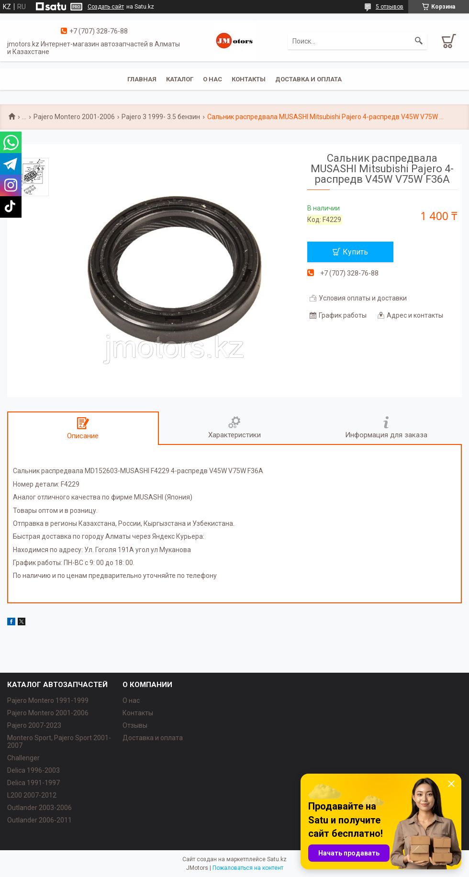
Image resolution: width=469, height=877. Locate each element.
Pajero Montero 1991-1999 (48, 700)
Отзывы (135, 725)
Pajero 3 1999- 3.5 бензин (161, 117)
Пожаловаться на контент (247, 868)
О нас (212, 79)
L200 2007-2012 (31, 795)
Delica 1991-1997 (33, 783)
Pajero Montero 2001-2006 (74, 117)
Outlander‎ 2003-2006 (39, 807)
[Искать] (418, 41)
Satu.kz (277, 859)
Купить (355, 251)
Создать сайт (106, 6)
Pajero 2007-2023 (34, 725)
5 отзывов (389, 6)
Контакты (249, 79)
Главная (141, 79)
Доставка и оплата (308, 79)
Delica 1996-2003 (33, 770)
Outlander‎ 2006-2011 (39, 820)
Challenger (23, 758)
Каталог (179, 79)
